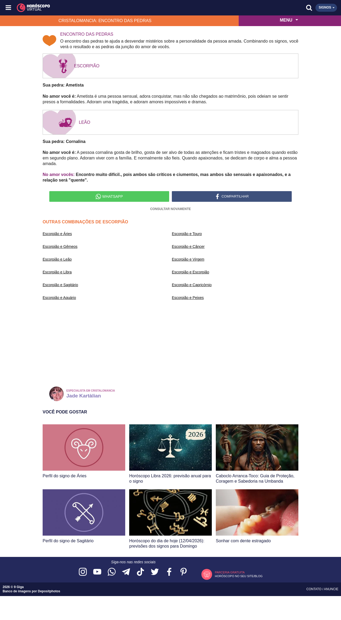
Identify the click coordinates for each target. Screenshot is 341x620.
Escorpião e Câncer (188, 246)
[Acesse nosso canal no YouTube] (97, 572)
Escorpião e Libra (57, 272)
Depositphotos (49, 591)
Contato (314, 589)
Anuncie (331, 589)
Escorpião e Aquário (59, 297)
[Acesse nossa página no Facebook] (169, 572)
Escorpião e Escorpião (190, 272)
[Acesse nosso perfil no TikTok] (140, 572)
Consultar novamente (170, 209)
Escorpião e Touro (187, 234)
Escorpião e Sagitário (60, 285)
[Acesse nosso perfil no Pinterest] (183, 572)
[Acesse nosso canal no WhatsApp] (111, 572)
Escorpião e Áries (57, 234)
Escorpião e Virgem (188, 259)
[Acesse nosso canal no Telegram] (126, 572)
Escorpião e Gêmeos (60, 246)
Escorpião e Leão (57, 259)
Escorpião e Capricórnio (192, 285)
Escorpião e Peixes (188, 297)
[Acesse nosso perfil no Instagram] (82, 572)
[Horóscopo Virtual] (90, 7)
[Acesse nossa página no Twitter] (154, 572)
